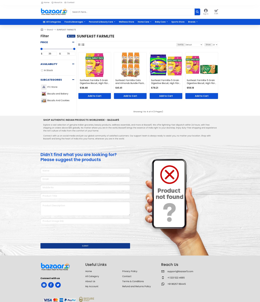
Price (44, 42)
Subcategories (51, 79)
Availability (48, 64)
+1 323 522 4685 (176, 277)
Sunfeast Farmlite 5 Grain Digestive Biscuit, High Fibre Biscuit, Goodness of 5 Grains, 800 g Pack (94, 82)
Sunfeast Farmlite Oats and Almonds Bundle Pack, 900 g (129, 82)
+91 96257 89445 (176, 284)
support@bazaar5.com (180, 271)
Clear (72, 36)
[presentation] (60, 232)
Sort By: (181, 44)
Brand (50, 29)
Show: (208, 44)
